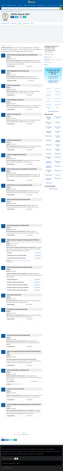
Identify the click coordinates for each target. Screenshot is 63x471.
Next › (24, 432)
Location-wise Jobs (26, 449)
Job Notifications (5, 23)
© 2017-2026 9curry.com (7, 467)
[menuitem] (4, 5)
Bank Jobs (20, 451)
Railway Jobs (32, 451)
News (32, 23)
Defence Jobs (26, 451)
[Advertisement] (31, 33)
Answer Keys (26, 23)
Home (3, 449)
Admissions (14, 451)
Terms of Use (5, 463)
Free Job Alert (41, 449)
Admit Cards (14, 23)
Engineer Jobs (11, 453)
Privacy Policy (12, 463)
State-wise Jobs (17, 449)
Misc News (4, 453)
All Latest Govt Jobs (50, 449)
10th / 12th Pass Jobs (38, 453)
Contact (18, 463)
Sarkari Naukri (9, 449)
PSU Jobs (39, 451)
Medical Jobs (30, 453)
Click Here (29, 66)
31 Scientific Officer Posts (17, 384)
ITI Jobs (24, 453)
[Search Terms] (31, 8)
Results (20, 23)
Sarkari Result (34, 449)
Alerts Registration (6, 451)
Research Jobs (18, 453)
